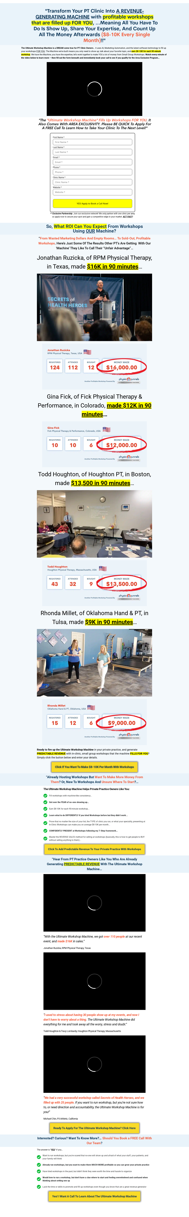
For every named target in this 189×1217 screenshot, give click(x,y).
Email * (56, 157)
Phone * (56, 167)
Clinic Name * (59, 177)
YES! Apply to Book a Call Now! (92, 203)
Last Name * (58, 147)
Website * (57, 187)
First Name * (58, 137)
